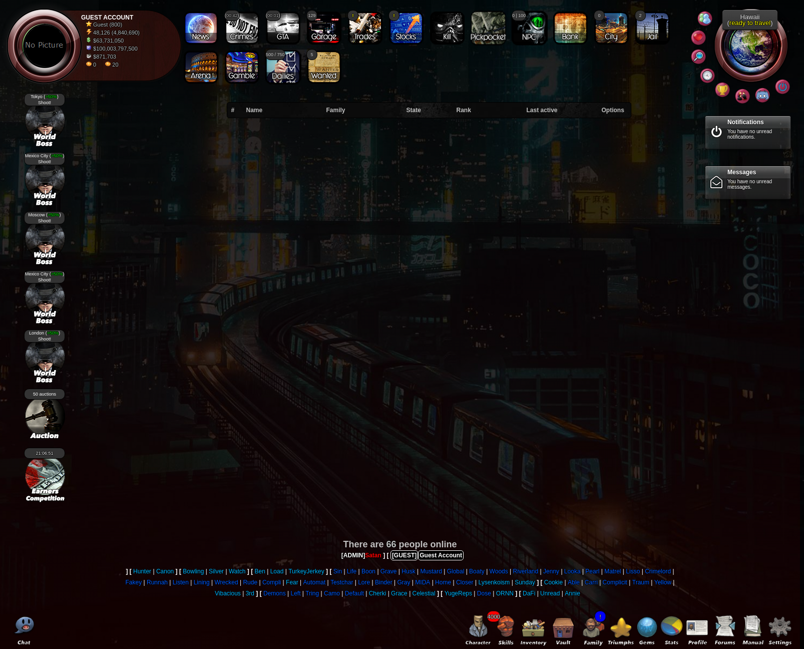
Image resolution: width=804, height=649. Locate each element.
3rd (250, 593)
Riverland (526, 571)
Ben (259, 571)
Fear (292, 582)
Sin (337, 571)
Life (351, 571)
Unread (550, 593)
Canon (165, 571)
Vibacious (228, 593)
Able (574, 582)
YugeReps (458, 593)
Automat (314, 582)
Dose (484, 593)
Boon (368, 571)
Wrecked (226, 582)
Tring (312, 593)
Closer (465, 582)
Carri (591, 582)
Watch (237, 571)
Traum (640, 582)
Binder (383, 582)
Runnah (157, 582)
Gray (404, 582)
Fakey (134, 582)
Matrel (612, 571)
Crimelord (658, 571)
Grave (388, 571)
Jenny (551, 571)
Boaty (477, 571)
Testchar (341, 582)
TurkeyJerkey (306, 571)
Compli (271, 582)
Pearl (592, 571)
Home (443, 582)
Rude (250, 582)
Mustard (431, 571)
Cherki (377, 593)
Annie (572, 593)
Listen (181, 582)
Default (354, 593)
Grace (399, 593)
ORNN (505, 593)
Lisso (633, 571)
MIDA (422, 582)
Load (277, 571)
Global (456, 571)
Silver (216, 571)
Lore (364, 582)
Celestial (424, 593)
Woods (499, 571)
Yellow (662, 582)
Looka (572, 571)
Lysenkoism (494, 582)
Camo (332, 593)
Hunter (142, 571)
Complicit (615, 582)
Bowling (193, 571)
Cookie (553, 582)
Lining (202, 582)
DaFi (529, 593)
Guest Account (441, 555)
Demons (274, 593)
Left (295, 593)
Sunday (525, 582)
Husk (408, 571)
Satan (373, 555)
